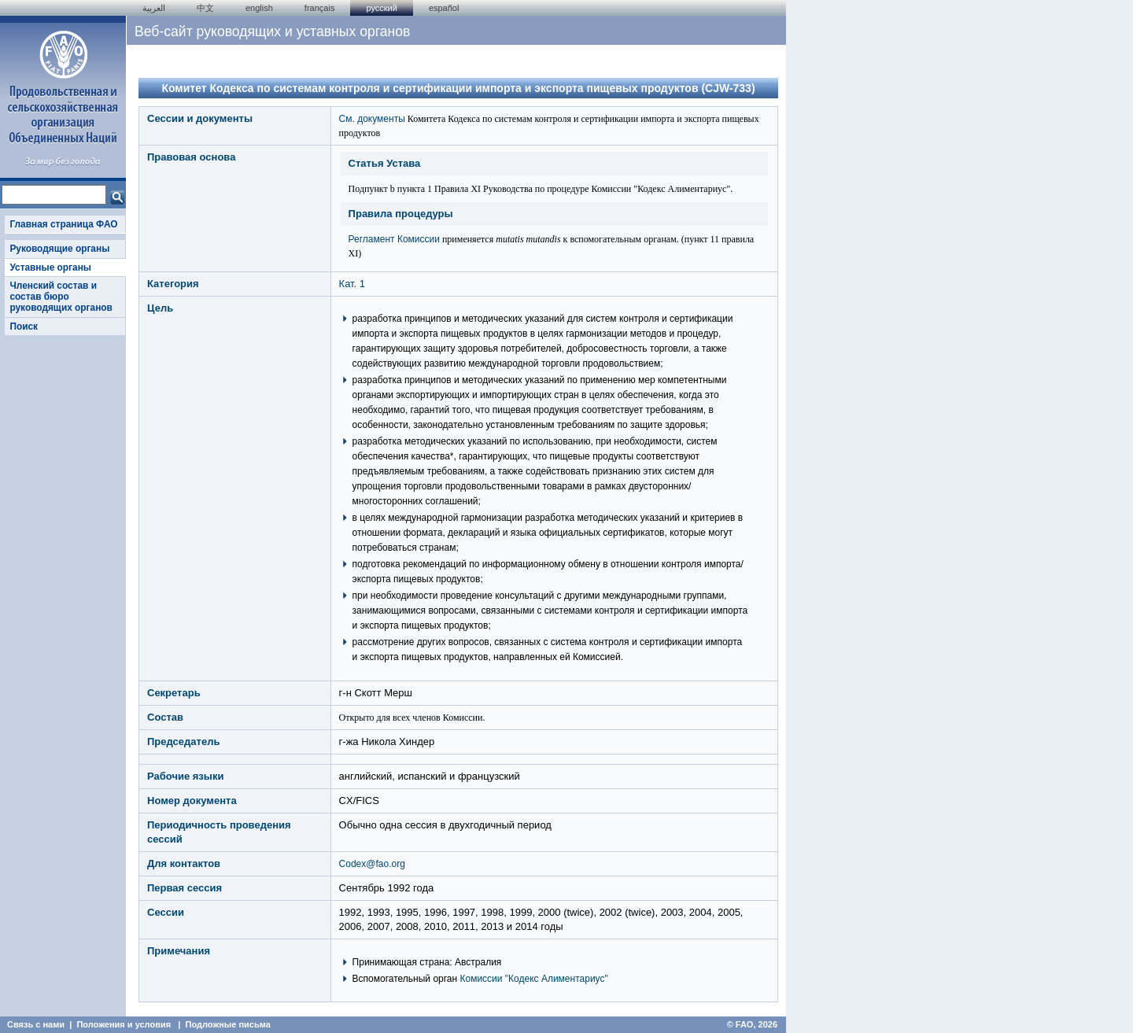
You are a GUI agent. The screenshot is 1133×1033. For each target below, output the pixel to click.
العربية (153, 8)
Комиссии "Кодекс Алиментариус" (534, 978)
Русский (381, 8)
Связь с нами (36, 1024)
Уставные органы (50, 267)
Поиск (23, 326)
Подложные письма (228, 1024)
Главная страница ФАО (63, 224)
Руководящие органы (59, 248)
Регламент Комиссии (394, 239)
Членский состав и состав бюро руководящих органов (60, 297)
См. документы (372, 118)
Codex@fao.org (372, 863)
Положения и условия (123, 1024)
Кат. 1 (352, 284)
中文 (205, 8)
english (259, 8)
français (319, 8)
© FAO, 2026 (752, 1024)
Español (444, 8)
